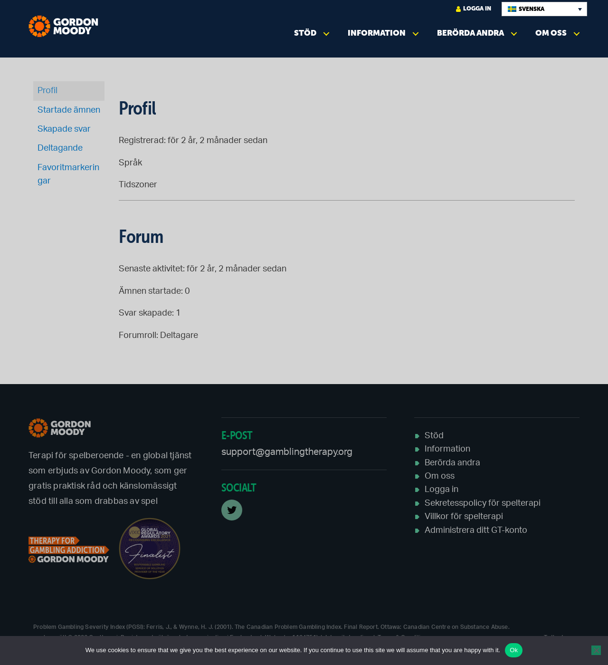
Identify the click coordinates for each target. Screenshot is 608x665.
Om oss (551, 33)
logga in (473, 8)
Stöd (305, 33)
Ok (514, 650)
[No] (596, 650)
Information (377, 33)
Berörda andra (470, 33)
